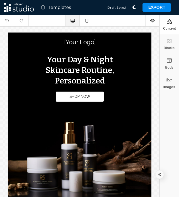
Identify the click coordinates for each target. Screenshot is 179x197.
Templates (56, 7)
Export (156, 7)
